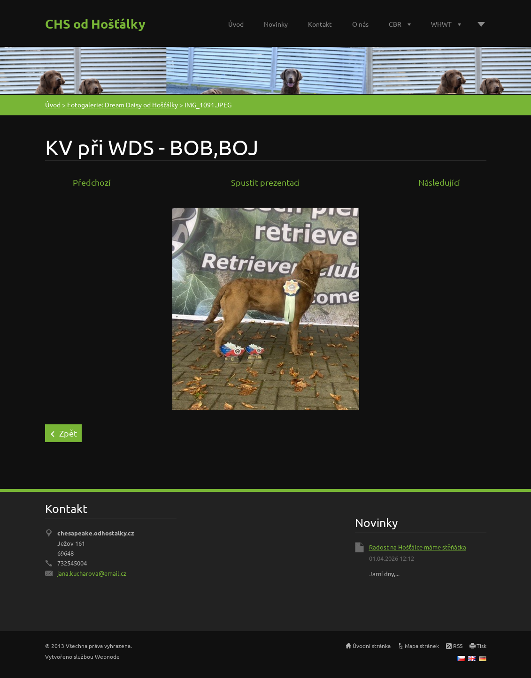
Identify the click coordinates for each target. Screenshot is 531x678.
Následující (439, 182)
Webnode (107, 656)
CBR (395, 24)
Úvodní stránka (372, 645)
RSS (457, 645)
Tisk (481, 645)
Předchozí (92, 182)
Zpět (68, 433)
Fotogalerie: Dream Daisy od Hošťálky (122, 104)
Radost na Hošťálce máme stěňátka (417, 547)
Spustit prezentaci (265, 182)
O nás (360, 24)
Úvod (236, 24)
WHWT (441, 24)
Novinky (276, 24)
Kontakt (320, 24)
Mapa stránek (422, 645)
